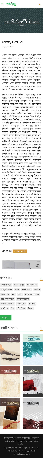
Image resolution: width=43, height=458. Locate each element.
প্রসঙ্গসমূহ (6, 277)
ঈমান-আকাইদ (6, 285)
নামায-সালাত (26, 289)
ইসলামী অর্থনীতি (23, 299)
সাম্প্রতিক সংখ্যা (9, 328)
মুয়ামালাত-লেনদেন (32, 294)
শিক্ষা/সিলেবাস (32, 285)
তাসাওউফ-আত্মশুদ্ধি (7, 299)
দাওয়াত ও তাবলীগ (20, 251)
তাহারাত (37, 289)
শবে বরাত (32, 304)
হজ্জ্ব (13, 294)
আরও (5, 317)
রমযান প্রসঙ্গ (5, 294)
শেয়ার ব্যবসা (21, 304)
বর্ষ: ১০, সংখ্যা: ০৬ (21, 20)
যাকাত (20, 294)
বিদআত (30, 308)
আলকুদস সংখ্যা (6, 289)
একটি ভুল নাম (19, 285)
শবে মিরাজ (4, 308)
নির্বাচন (17, 289)
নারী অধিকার (21, 308)
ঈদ (12, 308)
